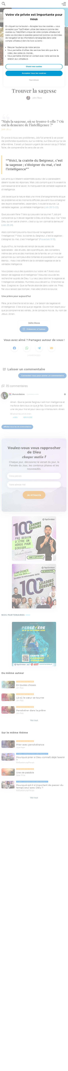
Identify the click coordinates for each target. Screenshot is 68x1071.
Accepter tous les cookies (34, 73)
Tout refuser (34, 80)
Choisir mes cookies (34, 67)
